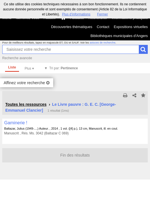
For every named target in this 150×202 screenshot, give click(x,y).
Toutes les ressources (25, 104)
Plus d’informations (76, 14)
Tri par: (63, 68)
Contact (103, 27)
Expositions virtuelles (131, 27)
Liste (12, 67)
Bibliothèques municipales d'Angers (119, 36)
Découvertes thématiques (71, 27)
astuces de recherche (103, 42)
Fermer (102, 14)
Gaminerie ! (15, 122)
